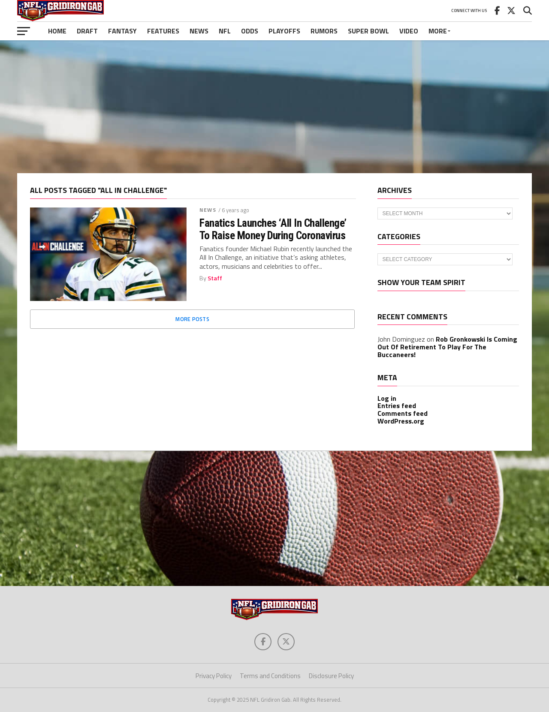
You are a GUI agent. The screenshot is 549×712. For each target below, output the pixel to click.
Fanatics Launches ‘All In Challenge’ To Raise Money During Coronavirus (273, 229)
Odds (249, 31)
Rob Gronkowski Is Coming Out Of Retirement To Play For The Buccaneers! (447, 346)
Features (163, 31)
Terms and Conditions (270, 676)
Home (57, 31)
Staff (215, 278)
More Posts (192, 319)
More (437, 31)
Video (408, 31)
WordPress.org (400, 421)
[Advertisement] (274, 107)
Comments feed (402, 413)
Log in (386, 398)
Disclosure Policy (331, 676)
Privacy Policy (214, 676)
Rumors (324, 31)
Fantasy (122, 31)
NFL (225, 31)
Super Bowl (368, 31)
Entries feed (396, 405)
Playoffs (284, 31)
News (199, 31)
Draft (87, 31)
